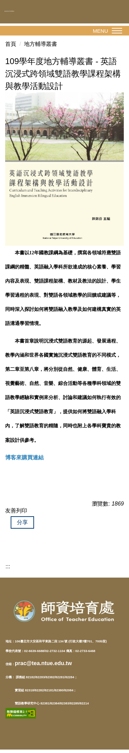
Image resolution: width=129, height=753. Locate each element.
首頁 (10, 44)
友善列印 (16, 510)
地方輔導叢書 (40, 44)
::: (8, 566)
